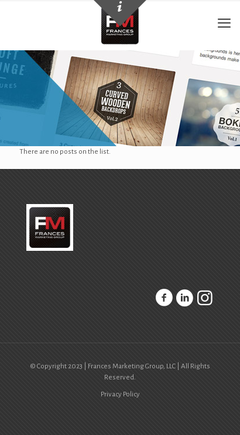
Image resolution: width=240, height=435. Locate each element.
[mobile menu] (224, 23)
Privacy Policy (120, 394)
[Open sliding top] (120, 13)
